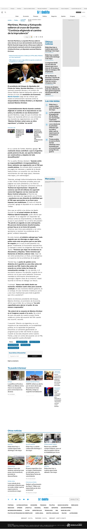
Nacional (38, 508)
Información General (15, 510)
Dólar (17, 16)
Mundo (46, 508)
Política (45, 16)
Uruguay (72, 16)
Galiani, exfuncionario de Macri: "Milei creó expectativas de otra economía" (33, 487)
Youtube (24, 499)
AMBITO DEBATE (57, 518)
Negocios (54, 16)
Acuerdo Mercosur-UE (76, 8)
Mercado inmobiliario (42, 8)
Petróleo (19, 8)
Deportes (55, 508)
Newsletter (84, 16)
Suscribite (34, 356)
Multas (64, 513)
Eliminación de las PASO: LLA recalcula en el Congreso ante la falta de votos (20, 133)
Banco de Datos (63, 505)
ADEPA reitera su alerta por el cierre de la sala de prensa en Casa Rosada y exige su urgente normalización (34, 388)
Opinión (63, 16)
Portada (11, 505)
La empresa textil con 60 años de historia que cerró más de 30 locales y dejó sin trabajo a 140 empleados (52, 67)
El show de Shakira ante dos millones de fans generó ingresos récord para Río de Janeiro (52, 90)
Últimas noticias (22, 505)
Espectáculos (37, 510)
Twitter (8, 499)
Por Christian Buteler (31, 478)
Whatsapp (28, 499)
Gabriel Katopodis (13, 348)
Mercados (74, 505)
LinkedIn (20, 499)
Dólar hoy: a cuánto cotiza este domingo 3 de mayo (52, 57)
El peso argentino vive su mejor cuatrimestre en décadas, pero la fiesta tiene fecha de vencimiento (34, 472)
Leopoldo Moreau (23, 20)
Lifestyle (28, 508)
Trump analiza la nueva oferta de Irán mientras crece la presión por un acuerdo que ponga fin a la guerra (54, 145)
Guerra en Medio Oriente (29, 8)
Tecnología (49, 510)
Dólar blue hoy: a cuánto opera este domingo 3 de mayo (52, 49)
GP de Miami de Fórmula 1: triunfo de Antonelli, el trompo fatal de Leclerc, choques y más (52, 79)
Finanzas (35, 16)
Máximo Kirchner (34, 342)
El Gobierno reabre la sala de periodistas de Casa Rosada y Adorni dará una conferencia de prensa (38, 135)
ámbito (10, 20)
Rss (57, 510)
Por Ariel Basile (11, 394)
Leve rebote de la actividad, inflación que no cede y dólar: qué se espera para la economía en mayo (54, 130)
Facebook (12, 499)
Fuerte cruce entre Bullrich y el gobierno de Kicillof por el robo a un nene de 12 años (57, 380)
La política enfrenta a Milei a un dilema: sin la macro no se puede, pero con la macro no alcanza (16, 388)
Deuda (85, 8)
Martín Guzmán (13, 96)
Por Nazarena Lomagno (31, 492)
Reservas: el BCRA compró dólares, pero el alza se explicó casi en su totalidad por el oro (52, 449)
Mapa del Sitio (65, 510)
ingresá (83, 12)
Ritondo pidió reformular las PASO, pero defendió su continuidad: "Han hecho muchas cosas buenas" (57, 398)
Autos (27, 510)
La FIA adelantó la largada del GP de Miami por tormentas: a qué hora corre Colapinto (54, 116)
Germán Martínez (13, 345)
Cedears (62, 181)
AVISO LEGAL (39, 513)
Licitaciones (73, 513)
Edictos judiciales (52, 513)
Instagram (15, 499)
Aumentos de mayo (54, 8)
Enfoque (12, 8)
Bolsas (51, 181)
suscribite (78, 12)
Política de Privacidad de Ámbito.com (20, 513)
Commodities (56, 181)
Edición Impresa (66, 508)
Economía (26, 16)
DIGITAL (27, 518)
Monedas (47, 181)
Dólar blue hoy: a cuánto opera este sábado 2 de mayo (50, 470)
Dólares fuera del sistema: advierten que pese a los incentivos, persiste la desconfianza (16, 472)
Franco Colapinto (65, 8)
